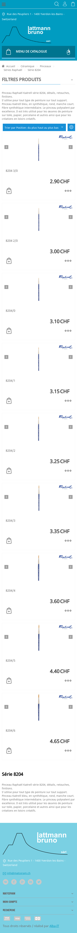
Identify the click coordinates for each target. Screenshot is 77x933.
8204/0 (10, 311)
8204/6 (10, 730)
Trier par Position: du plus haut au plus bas (34, 127)
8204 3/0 (12, 171)
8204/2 (10, 451)
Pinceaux (45, 66)
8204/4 (10, 590)
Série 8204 (34, 70)
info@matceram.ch (16, 873)
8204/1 (10, 381)
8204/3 (10, 521)
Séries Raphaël (13, 70)
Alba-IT (54, 926)
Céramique (27, 66)
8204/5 (10, 660)
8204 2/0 (12, 241)
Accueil (10, 66)
